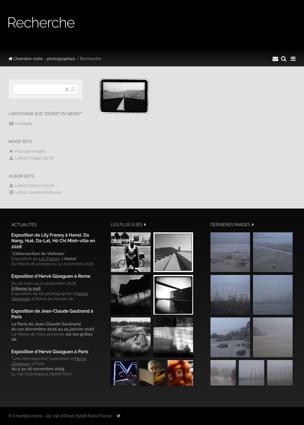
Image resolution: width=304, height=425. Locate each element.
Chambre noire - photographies (42, 58)
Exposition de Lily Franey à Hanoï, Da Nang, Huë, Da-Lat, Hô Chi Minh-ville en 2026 (53, 240)
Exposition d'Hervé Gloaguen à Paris (49, 351)
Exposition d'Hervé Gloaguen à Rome (50, 276)
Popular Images (27, 151)
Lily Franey (49, 258)
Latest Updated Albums (35, 192)
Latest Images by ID (31, 158)
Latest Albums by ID (31, 185)
